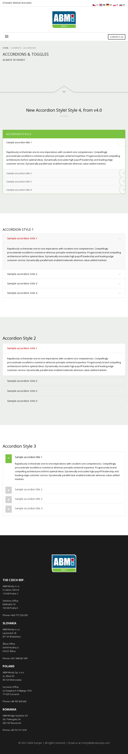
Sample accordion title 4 (65, 190)
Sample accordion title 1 (65, 142)
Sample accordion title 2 (65, 173)
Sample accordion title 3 (65, 181)
